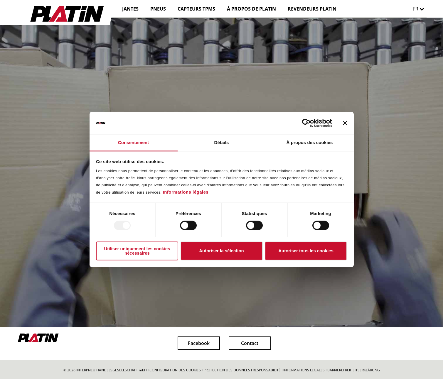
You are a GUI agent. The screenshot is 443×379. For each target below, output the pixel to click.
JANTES (130, 9)
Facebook (199, 343)
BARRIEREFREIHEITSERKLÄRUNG (353, 370)
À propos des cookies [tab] (310, 142)
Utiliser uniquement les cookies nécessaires (137, 251)
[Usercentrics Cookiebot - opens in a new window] (306, 123)
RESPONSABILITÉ (267, 370)
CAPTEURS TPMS (196, 9)
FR (420, 9)
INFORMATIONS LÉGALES (304, 370)
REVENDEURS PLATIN (312, 9)
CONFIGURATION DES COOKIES (175, 370)
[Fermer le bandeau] (345, 123)
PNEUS (158, 9)
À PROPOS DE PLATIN (251, 9)
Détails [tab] (221, 142)
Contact (249, 343)
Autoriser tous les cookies (305, 250)
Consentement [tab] (133, 142)
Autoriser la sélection (221, 250)
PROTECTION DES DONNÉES (226, 370)
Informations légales (186, 192)
